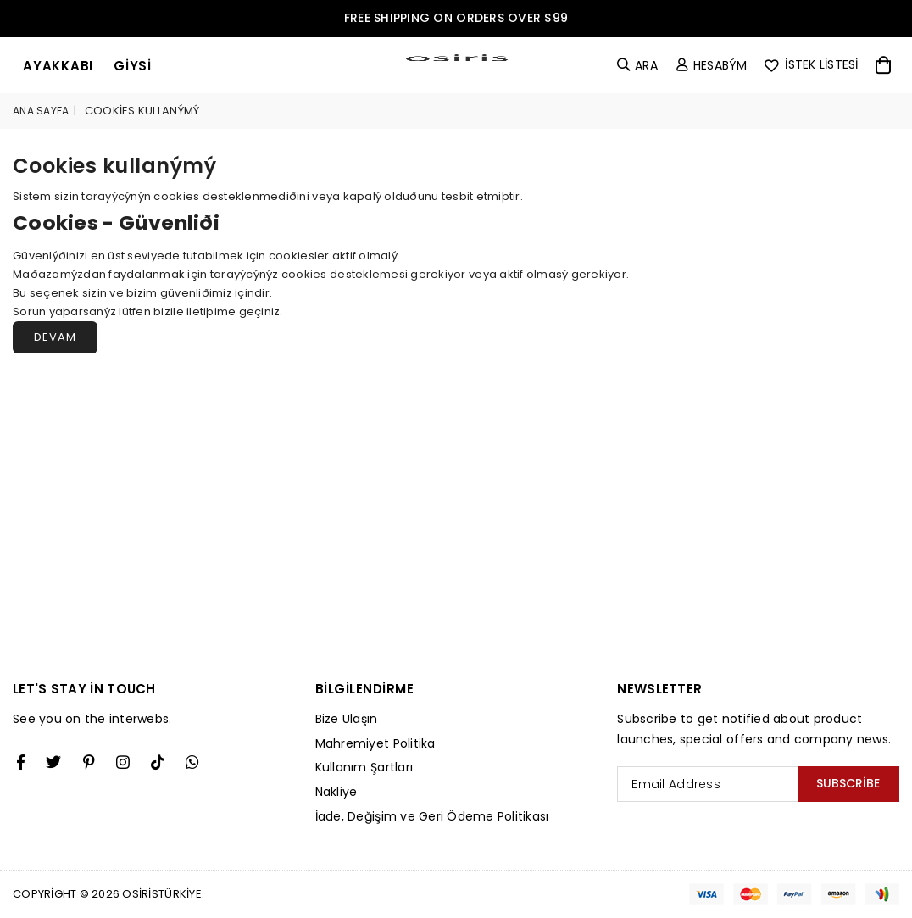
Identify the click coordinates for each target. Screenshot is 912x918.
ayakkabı (58, 66)
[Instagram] (89, 762)
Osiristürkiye (161, 894)
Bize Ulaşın (346, 718)
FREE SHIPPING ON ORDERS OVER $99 (456, 17)
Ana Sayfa (41, 110)
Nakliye (336, 791)
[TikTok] (158, 762)
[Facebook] (21, 762)
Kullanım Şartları (364, 767)
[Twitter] (53, 762)
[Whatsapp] (192, 762)
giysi (133, 66)
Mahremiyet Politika (375, 743)
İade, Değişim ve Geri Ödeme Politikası (432, 816)
